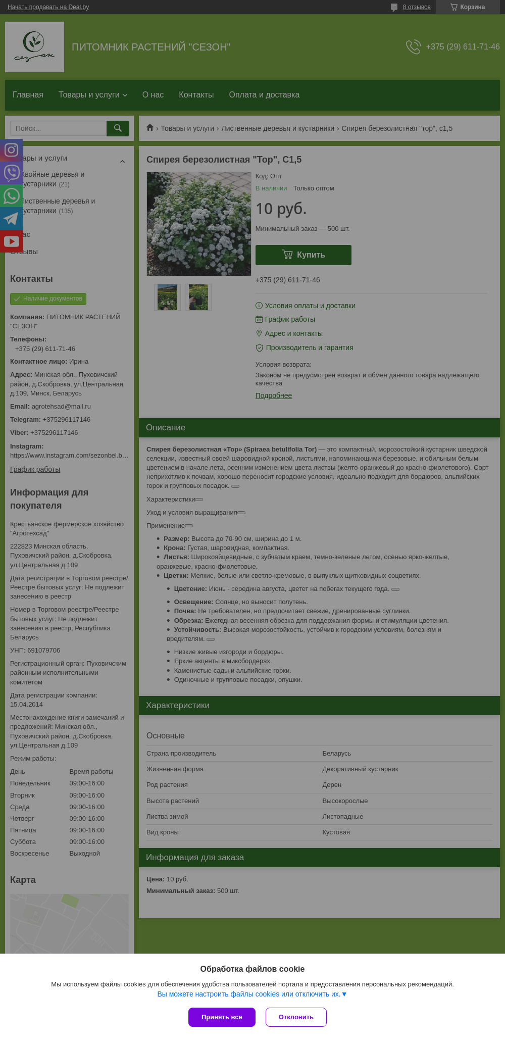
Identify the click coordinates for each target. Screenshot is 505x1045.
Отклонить (296, 1017)
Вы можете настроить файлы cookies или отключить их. (248, 994)
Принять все (221, 1017)
